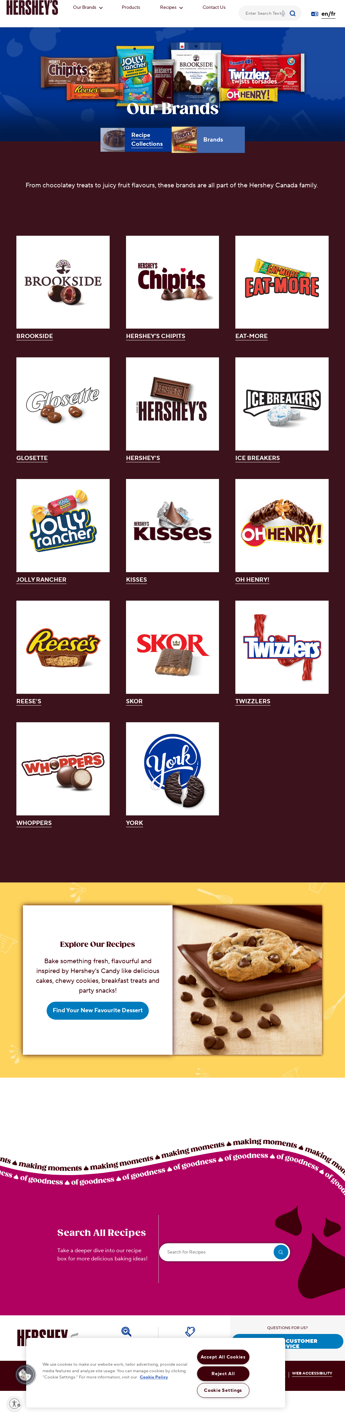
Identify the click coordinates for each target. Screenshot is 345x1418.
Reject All (223, 1374)
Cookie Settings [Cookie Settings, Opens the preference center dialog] (223, 1390)
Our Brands (88, 7)
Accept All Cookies (223, 1357)
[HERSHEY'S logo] (32, 7)
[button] (25, 1374)
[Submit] (293, 13)
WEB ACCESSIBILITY (312, 1373)
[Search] (293, 13)
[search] (281, 1252)
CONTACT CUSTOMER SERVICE (288, 1343)
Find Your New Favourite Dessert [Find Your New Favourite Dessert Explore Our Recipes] (98, 1010)
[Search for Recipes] (224, 1252)
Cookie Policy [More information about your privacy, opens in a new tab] (154, 1377)
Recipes (171, 7)
